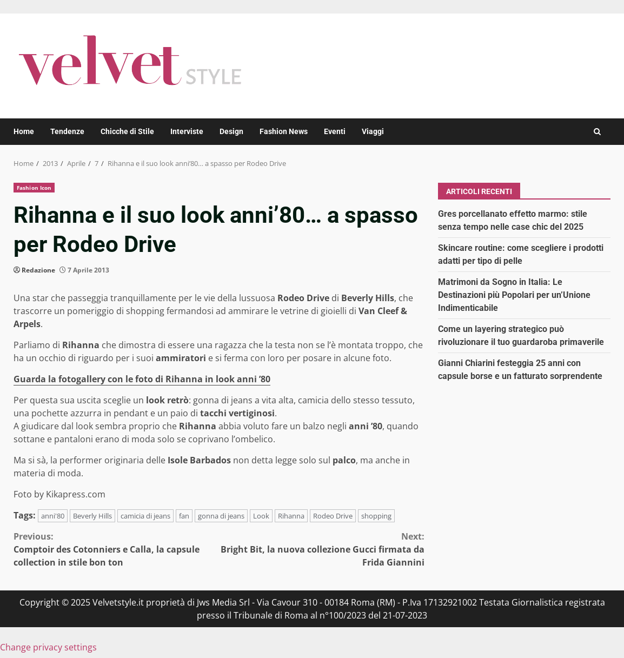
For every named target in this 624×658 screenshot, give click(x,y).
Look (261, 516)
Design (231, 131)
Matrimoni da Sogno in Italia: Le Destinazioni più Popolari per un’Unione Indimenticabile (514, 295)
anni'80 (52, 516)
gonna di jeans (221, 516)
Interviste (186, 131)
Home (24, 131)
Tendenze (67, 131)
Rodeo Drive (333, 516)
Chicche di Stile (127, 131)
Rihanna (291, 516)
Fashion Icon (34, 187)
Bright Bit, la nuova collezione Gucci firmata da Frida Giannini (321, 549)
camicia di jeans (145, 516)
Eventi (335, 131)
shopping (376, 516)
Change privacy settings (48, 647)
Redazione (38, 270)
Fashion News (284, 131)
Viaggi (373, 131)
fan (184, 516)
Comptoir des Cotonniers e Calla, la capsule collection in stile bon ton (116, 549)
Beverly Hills (92, 516)
